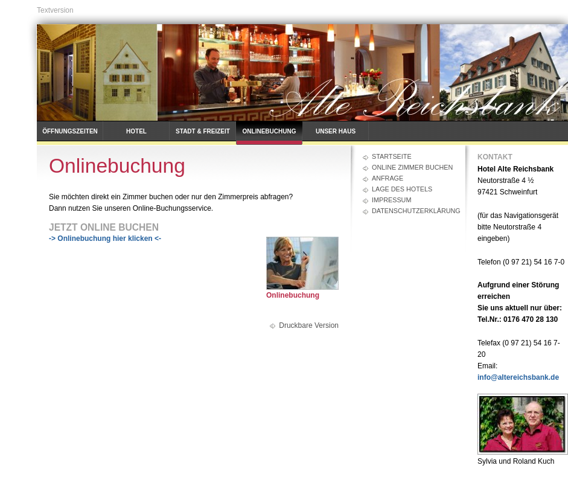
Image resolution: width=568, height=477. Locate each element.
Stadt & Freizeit (203, 131)
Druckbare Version (309, 325)
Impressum (391, 199)
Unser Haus (336, 131)
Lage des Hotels (402, 189)
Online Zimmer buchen (412, 167)
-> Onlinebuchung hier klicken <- (105, 238)
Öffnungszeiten (70, 131)
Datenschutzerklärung (412, 210)
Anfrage (387, 178)
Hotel (136, 131)
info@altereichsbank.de (518, 377)
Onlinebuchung (269, 131)
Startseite (392, 156)
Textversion (55, 10)
